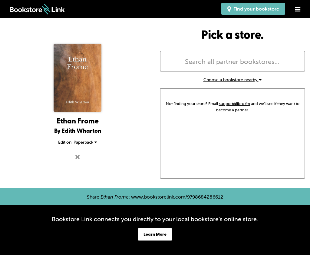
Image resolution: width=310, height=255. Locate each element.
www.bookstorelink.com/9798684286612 (177, 197)
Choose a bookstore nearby (232, 79)
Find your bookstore (253, 9)
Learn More (155, 234)
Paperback (85, 142)
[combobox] (232, 61)
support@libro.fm (234, 103)
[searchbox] (232, 62)
